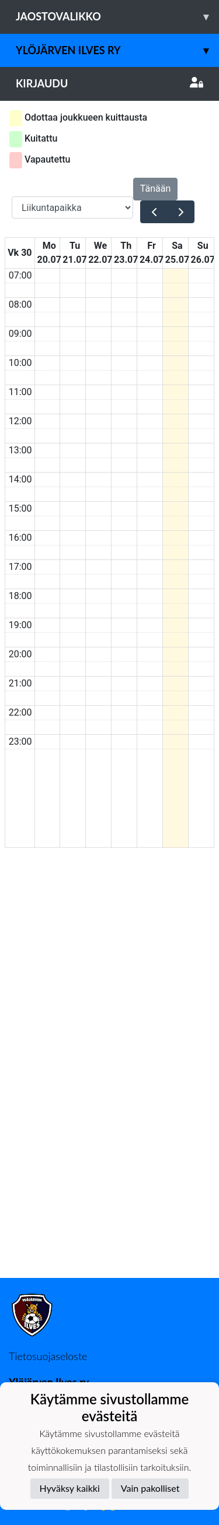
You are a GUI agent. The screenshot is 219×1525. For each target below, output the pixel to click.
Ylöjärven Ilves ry (117, 50)
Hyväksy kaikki (70, 1488)
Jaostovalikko (117, 16)
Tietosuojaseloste (48, 1356)
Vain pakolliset (150, 1488)
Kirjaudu (109, 83)
